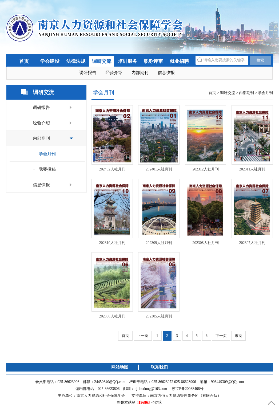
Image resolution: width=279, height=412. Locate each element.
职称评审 (153, 61)
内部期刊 (140, 72)
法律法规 (75, 61)
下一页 (221, 336)
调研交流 (101, 61)
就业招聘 (179, 61)
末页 (238, 336)
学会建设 (49, 61)
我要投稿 (47, 169)
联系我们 (159, 367)
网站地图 (119, 367)
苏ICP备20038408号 (188, 389)
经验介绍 (113, 72)
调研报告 (87, 72)
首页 (24, 61)
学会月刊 (47, 154)
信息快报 (166, 72)
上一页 (142, 336)
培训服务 (127, 61)
